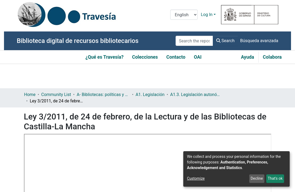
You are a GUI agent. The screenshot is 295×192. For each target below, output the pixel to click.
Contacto (175, 57)
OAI (198, 57)
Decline (257, 178)
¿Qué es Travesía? (104, 57)
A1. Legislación (150, 94)
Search (225, 40)
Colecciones (145, 57)
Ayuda (247, 57)
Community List (56, 94)
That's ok (275, 178)
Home (30, 94)
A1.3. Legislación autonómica (196, 94)
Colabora (272, 57)
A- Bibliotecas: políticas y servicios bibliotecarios (103, 94)
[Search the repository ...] (194, 41)
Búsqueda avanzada (259, 40)
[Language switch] (184, 15)
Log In (207, 14)
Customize (196, 178)
